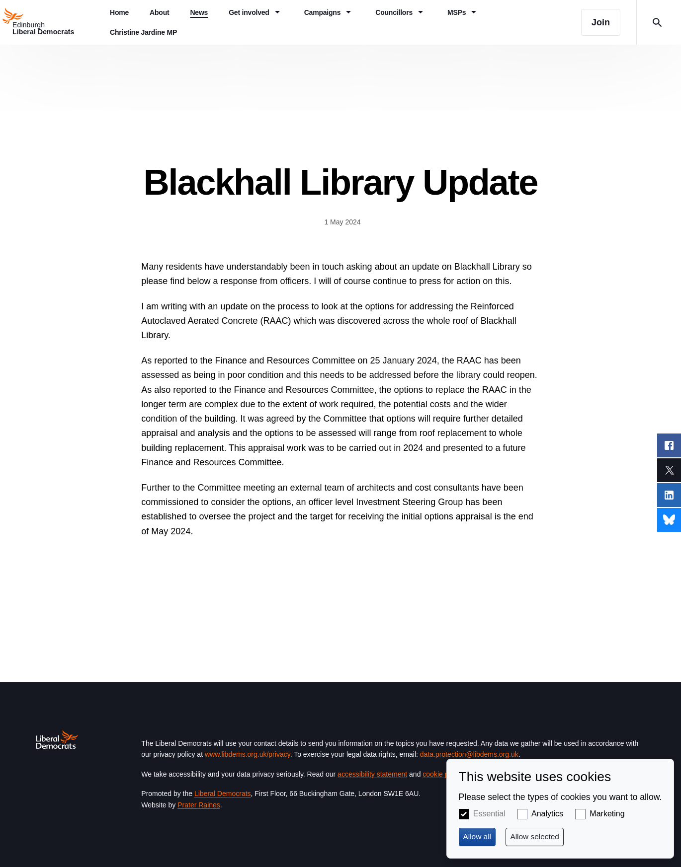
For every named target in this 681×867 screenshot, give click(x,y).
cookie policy (442, 774)
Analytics (547, 813)
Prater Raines (198, 805)
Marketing (607, 813)
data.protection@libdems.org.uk (469, 754)
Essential (489, 813)
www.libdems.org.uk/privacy (247, 754)
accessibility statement (372, 774)
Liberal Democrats (222, 793)
